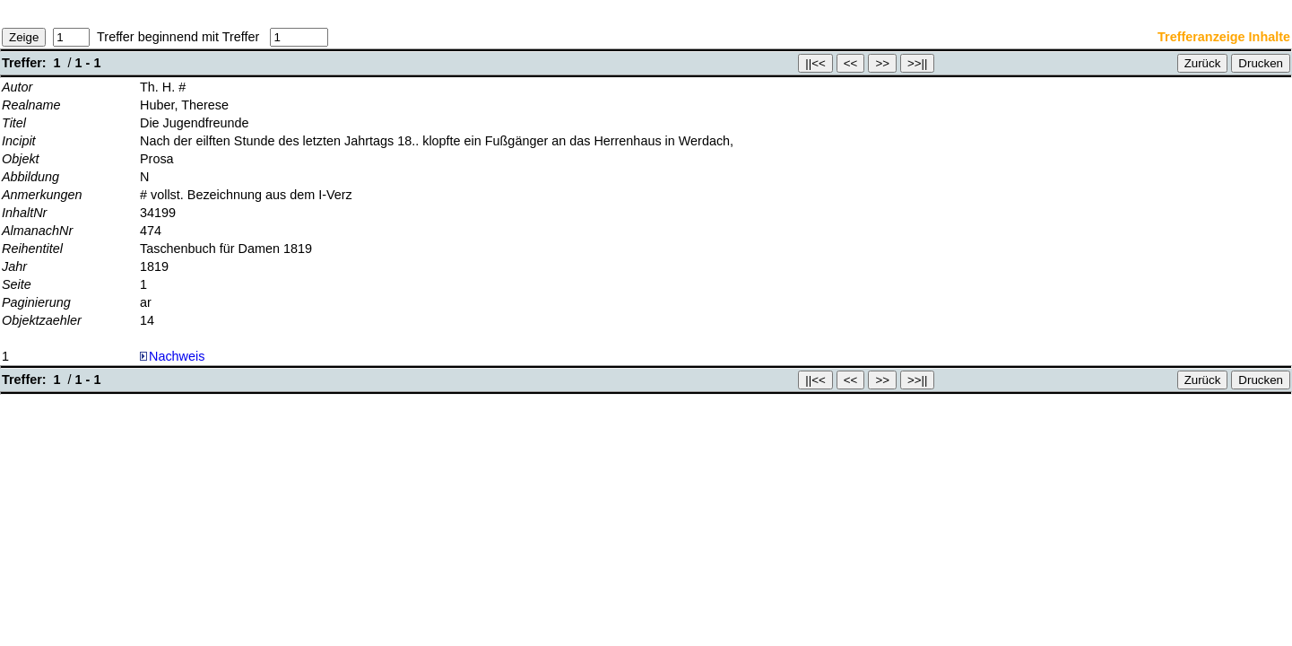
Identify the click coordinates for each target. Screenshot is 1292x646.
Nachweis (172, 356)
